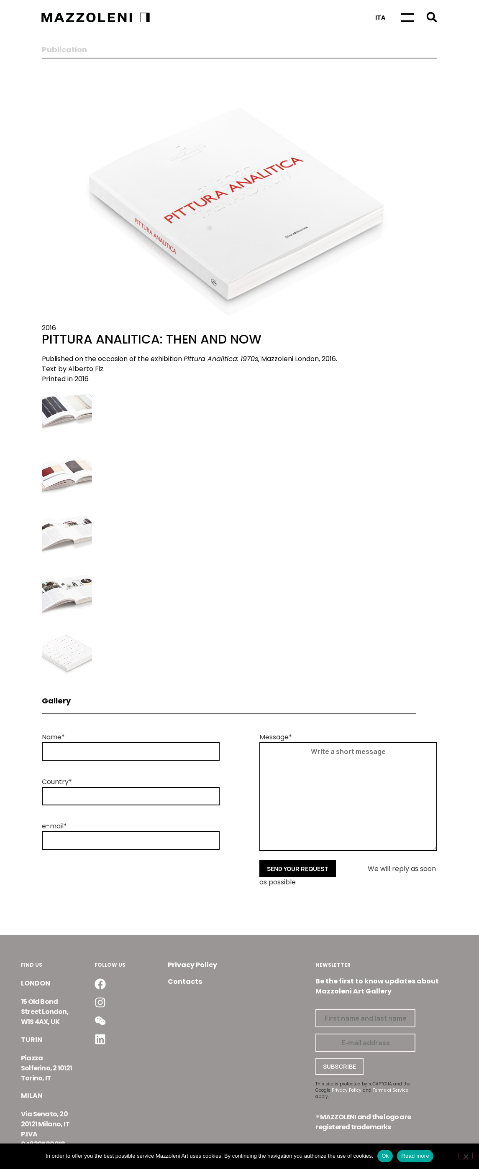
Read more (415, 1156)
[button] (431, 17)
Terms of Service (390, 1090)
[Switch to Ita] (380, 17)
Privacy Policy (192, 965)
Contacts (185, 981)
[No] (466, 1155)
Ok (385, 1156)
